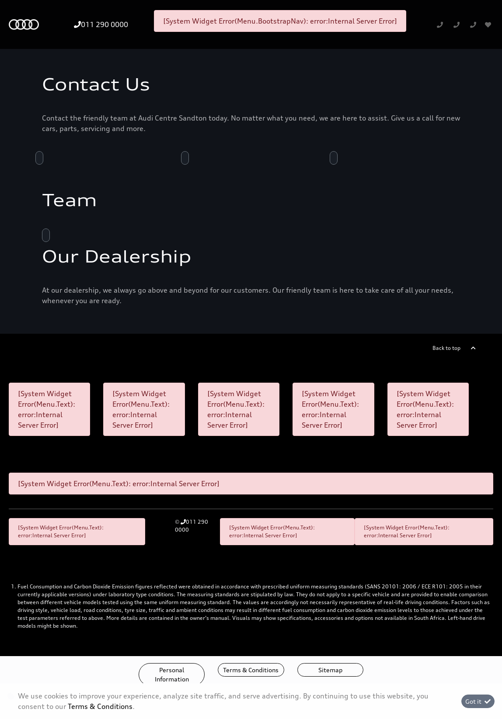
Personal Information (172, 674)
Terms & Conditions (251, 670)
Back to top (446, 348)
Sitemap (330, 670)
